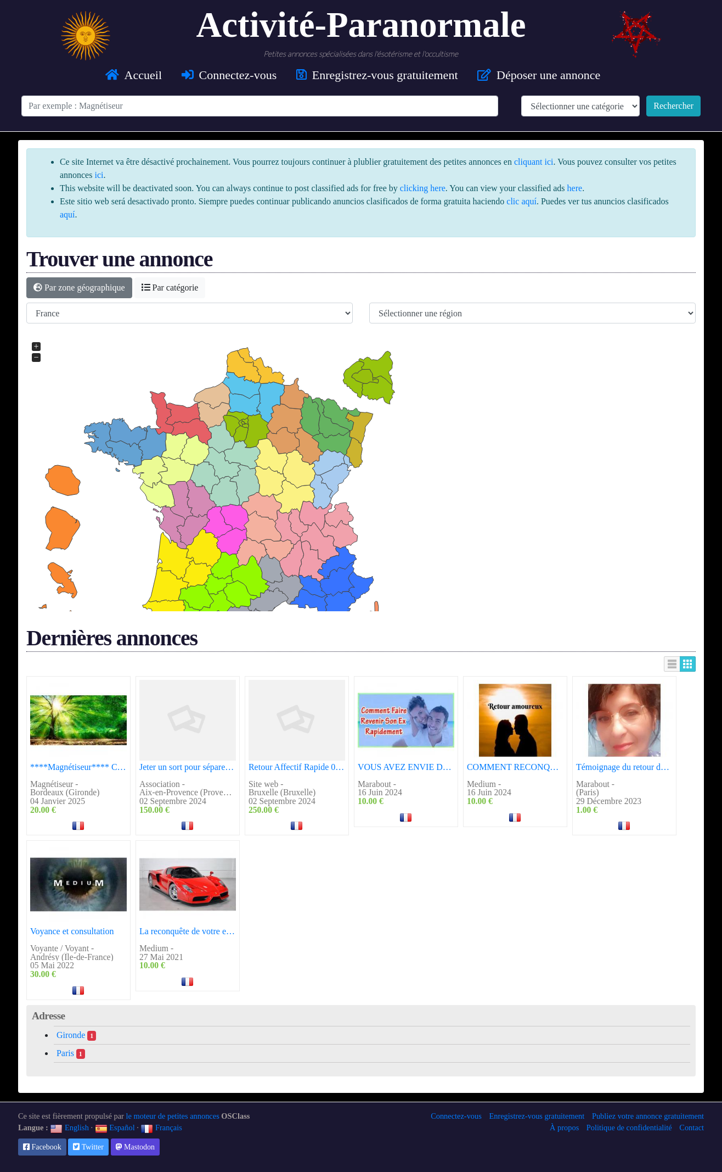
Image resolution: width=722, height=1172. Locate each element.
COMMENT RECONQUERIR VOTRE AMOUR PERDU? (515, 767)
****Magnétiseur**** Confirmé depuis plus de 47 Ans (78, 767)
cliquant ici (534, 161)
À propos (564, 1127)
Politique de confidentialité (629, 1127)
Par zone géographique (79, 287)
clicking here (422, 188)
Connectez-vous (456, 1116)
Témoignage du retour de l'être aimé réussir (624, 767)
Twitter (88, 1147)
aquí (67, 214)
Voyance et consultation (72, 931)
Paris (71, 1053)
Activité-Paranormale (361, 24)
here (575, 188)
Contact (691, 1127)
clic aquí (521, 201)
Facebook (42, 1147)
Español (115, 1127)
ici (98, 175)
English (69, 1127)
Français (161, 1127)
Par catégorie (170, 287)
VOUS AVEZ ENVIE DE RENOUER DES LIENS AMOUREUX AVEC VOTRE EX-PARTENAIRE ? (406, 767)
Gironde (76, 1035)
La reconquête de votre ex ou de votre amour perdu (187, 931)
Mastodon (135, 1147)
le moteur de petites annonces (172, 1116)
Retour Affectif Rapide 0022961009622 (297, 767)
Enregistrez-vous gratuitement (536, 1116)
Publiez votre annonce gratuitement (648, 1116)
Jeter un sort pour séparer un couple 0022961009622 (187, 767)
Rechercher (673, 105)
